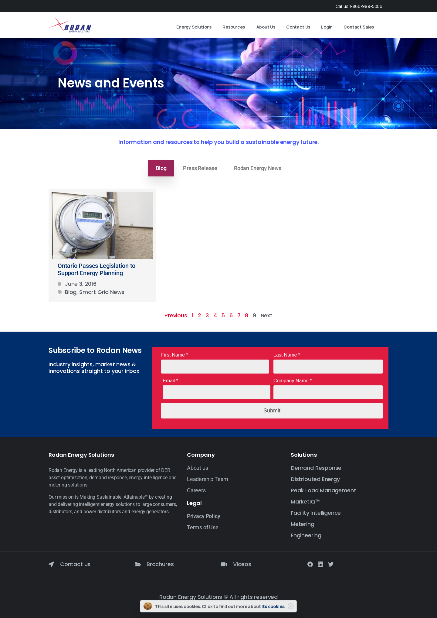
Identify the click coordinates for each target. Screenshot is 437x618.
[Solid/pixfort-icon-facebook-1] (310, 564)
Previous (175, 315)
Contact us (75, 564)
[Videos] (224, 564)
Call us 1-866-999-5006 (359, 6)
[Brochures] (138, 564)
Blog (70, 292)
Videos (242, 564)
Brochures (160, 564)
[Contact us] (51, 564)
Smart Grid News (101, 292)
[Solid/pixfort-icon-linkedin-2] (320, 564)
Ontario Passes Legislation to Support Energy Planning (96, 269)
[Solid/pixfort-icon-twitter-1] (331, 564)
